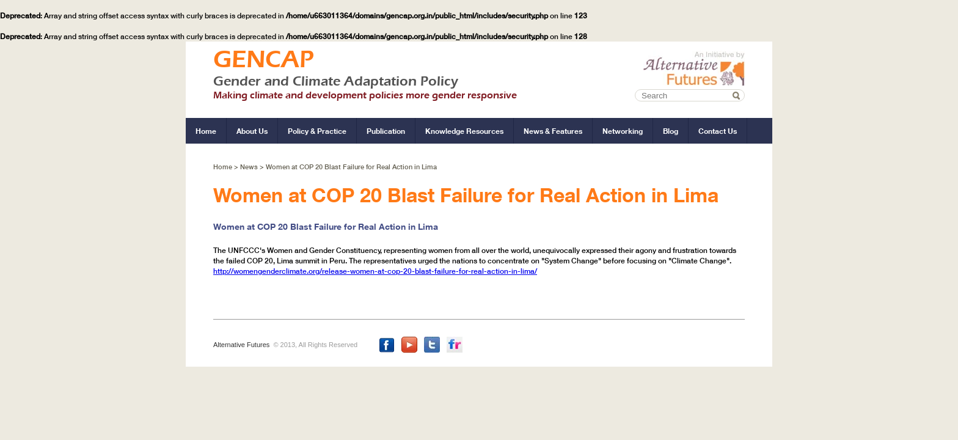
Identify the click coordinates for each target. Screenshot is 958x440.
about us (252, 131)
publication (386, 131)
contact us (717, 131)
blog (670, 131)
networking (622, 131)
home (206, 131)
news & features (553, 131)
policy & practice (317, 131)
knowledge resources (464, 131)
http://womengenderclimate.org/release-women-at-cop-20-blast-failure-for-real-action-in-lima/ (375, 271)
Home (223, 167)
